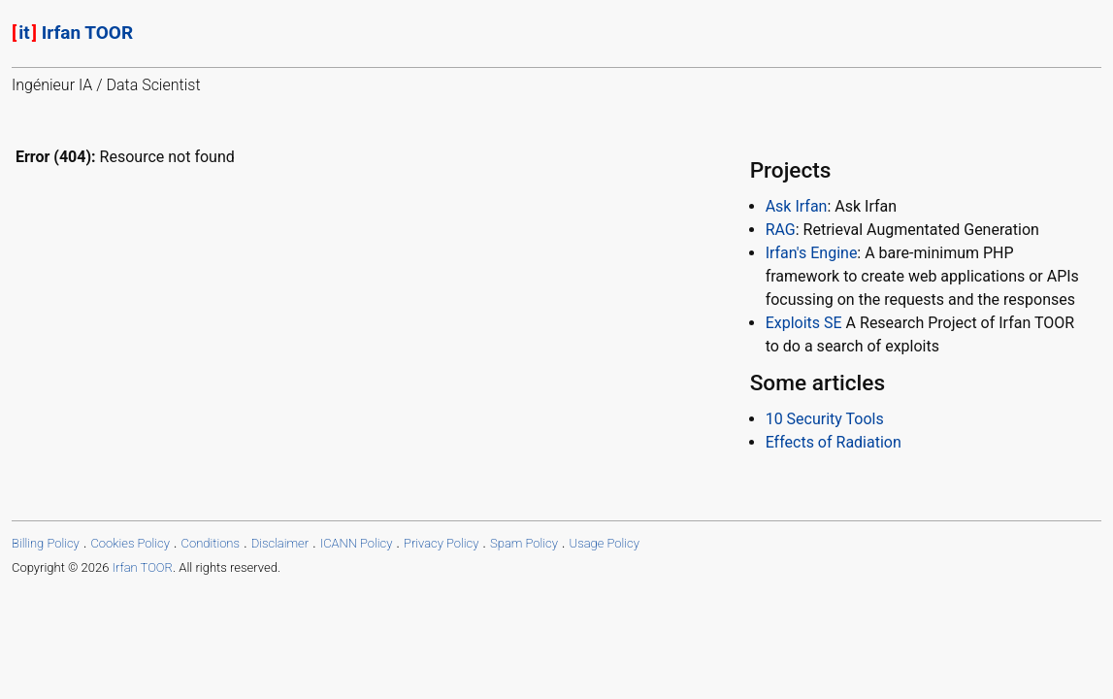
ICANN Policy (356, 543)
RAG (781, 229)
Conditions (210, 543)
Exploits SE (804, 323)
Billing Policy (46, 543)
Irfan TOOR (72, 32)
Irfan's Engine (812, 253)
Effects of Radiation (833, 442)
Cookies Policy (130, 543)
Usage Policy (604, 543)
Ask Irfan (797, 206)
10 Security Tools (825, 419)
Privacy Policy (441, 543)
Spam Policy (524, 543)
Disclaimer (280, 543)
